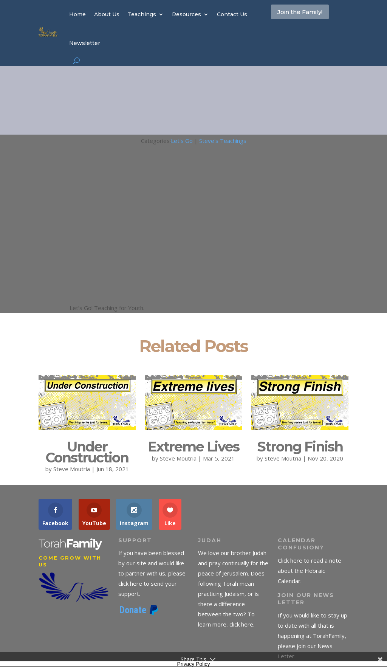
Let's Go (182, 140)
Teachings (142, 14)
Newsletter (84, 43)
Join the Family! (295, 20)
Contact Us (232, 14)
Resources (186, 14)
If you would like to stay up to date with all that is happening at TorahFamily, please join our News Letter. (312, 635)
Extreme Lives (193, 446)
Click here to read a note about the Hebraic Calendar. (309, 571)
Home (77, 14)
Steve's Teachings (222, 140)
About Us (106, 14)
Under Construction (87, 452)
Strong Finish (300, 446)
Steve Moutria (71, 469)
